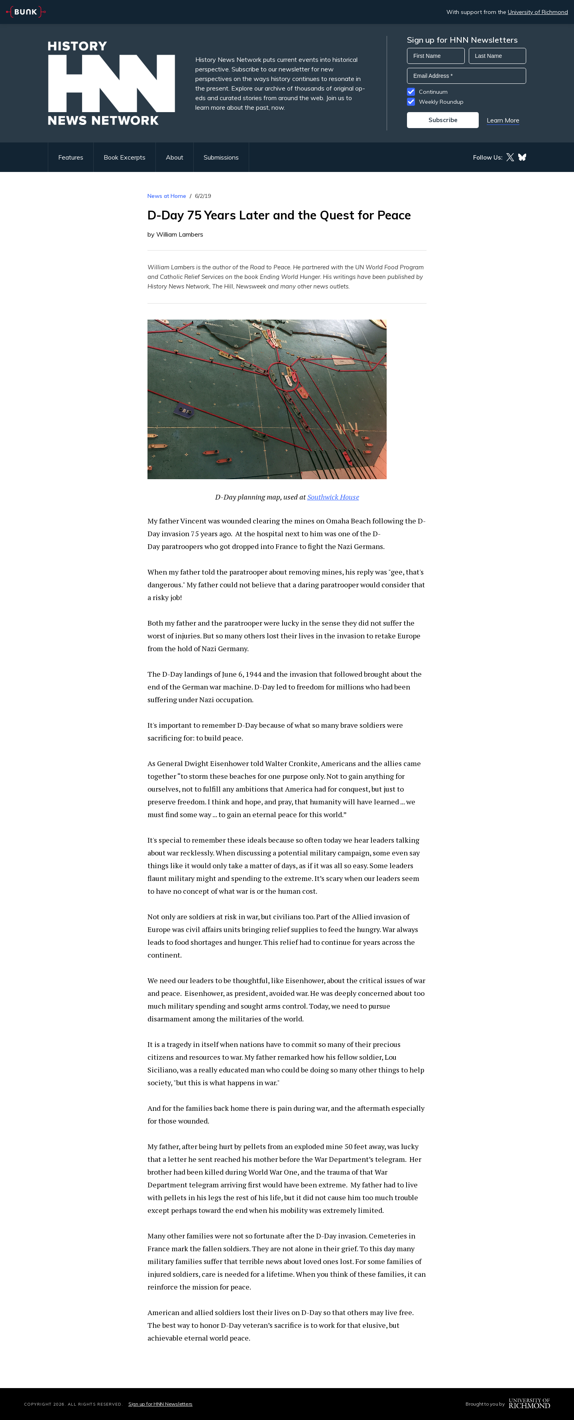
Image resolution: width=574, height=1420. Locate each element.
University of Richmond (538, 12)
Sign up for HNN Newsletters (160, 1404)
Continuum (433, 91)
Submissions (221, 157)
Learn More (503, 120)
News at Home (166, 195)
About (174, 157)
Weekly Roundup (441, 101)
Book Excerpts (124, 157)
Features (70, 157)
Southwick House (333, 497)
